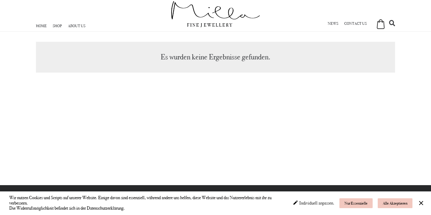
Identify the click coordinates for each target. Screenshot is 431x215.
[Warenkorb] (379, 27)
